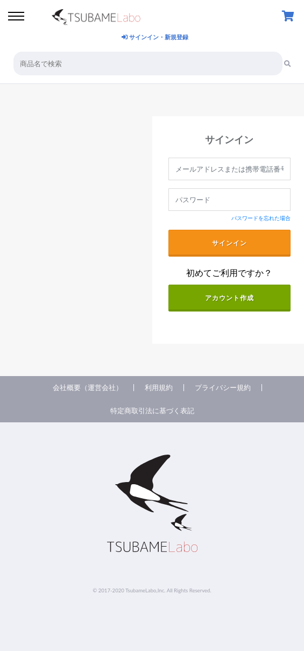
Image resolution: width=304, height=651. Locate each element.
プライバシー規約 (223, 387)
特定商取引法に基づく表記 (152, 410)
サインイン (229, 242)
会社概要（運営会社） (88, 387)
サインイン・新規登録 (155, 37)
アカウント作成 (229, 297)
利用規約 (159, 387)
